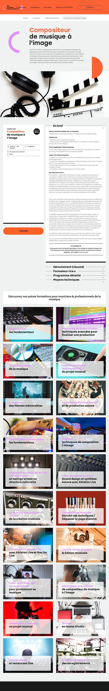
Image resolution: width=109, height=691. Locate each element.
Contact (101, 8)
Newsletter (25, 687)
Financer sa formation (83, 8)
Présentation (41, 8)
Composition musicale (52, 18)
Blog (23, 690)
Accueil (25, 18)
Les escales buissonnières (13, 8)
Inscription (67, 8)
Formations (54, 8)
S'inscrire (23, 231)
